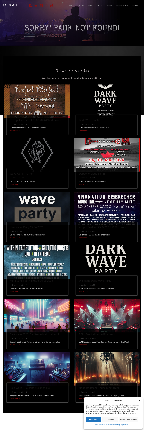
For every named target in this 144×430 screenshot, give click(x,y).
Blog (90, 5)
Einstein (15, 127)
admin (14, 235)
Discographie (121, 5)
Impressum (124, 425)
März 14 (24, 343)
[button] (139, 400)
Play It (99, 5)
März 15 (24, 127)
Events (81, 5)
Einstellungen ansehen (128, 419)
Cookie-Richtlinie (99, 425)
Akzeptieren (93, 419)
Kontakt (135, 5)
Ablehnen (110, 419)
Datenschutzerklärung (113, 425)
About (109, 5)
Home (71, 5)
